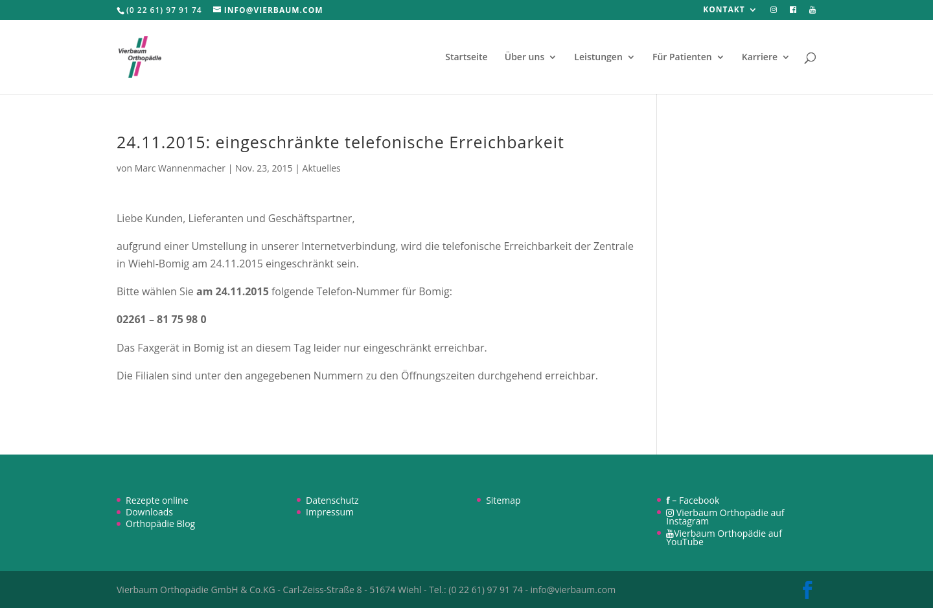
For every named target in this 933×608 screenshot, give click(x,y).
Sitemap (503, 500)
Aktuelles (322, 168)
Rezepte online (157, 500)
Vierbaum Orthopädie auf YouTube (724, 537)
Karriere (760, 57)
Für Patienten (682, 57)
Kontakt (723, 10)
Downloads (149, 512)
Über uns (524, 57)
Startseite (466, 57)
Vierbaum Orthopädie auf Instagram (725, 516)
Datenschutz (332, 500)
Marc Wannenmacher (180, 168)
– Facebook (692, 500)
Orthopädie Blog (160, 523)
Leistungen (598, 57)
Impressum (330, 512)
